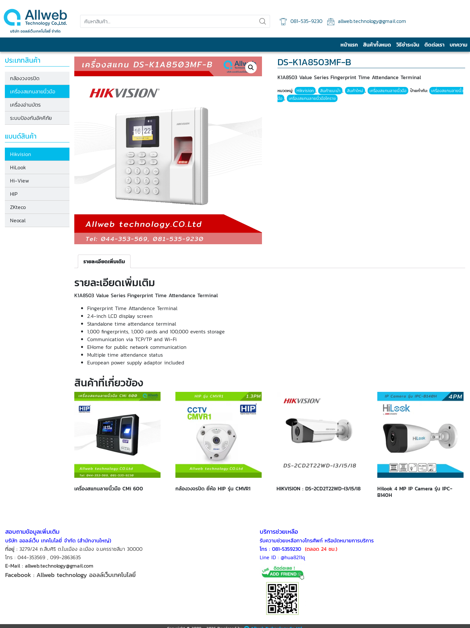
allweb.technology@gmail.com (366, 21)
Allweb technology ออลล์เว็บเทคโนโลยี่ (87, 574)
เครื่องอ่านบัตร (25, 105)
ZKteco (18, 207)
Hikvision (20, 154)
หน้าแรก (349, 44)
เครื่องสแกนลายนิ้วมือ (32, 91)
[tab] (104, 261)
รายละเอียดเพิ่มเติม (104, 261)
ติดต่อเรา (434, 44)
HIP (13, 194)
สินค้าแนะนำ (330, 91)
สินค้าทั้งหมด (377, 44)
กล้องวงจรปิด (24, 78)
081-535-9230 (301, 21)
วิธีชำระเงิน (407, 44)
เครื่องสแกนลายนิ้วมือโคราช (312, 98)
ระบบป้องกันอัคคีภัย (31, 118)
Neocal (18, 220)
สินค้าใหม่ (355, 91)
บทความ (458, 44)
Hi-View (19, 180)
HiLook (18, 167)
